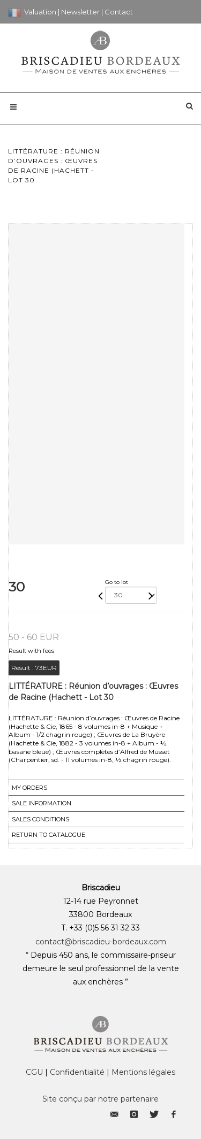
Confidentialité (77, 1072)
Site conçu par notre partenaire (100, 1099)
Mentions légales (143, 1072)
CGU (34, 1072)
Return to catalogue (48, 834)
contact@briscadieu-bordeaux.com (100, 941)
